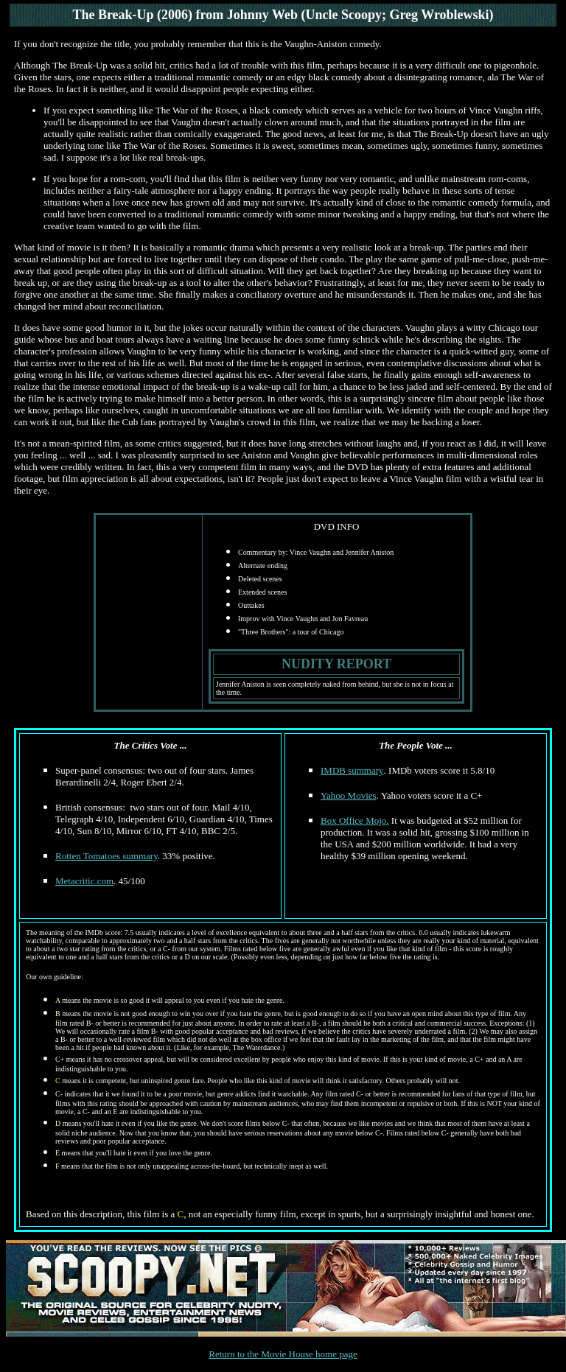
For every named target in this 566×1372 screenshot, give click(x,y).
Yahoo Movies (349, 795)
